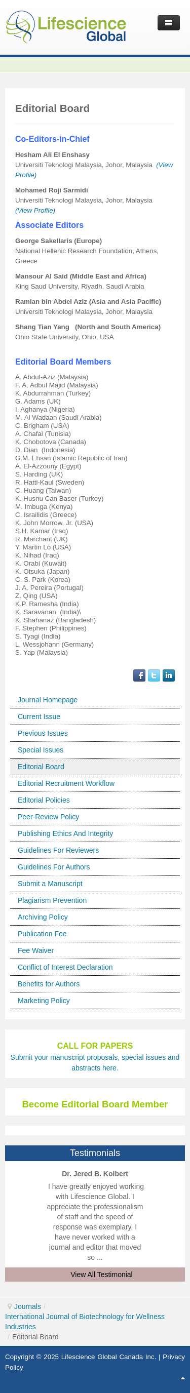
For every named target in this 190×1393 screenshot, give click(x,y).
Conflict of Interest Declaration (65, 967)
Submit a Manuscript (50, 884)
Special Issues (40, 750)
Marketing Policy (44, 1001)
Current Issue (39, 716)
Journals (27, 1306)
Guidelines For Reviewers (58, 850)
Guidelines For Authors (54, 867)
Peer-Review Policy (48, 817)
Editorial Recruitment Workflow (66, 783)
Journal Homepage (48, 700)
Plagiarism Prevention (52, 900)
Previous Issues (43, 733)
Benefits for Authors (49, 984)
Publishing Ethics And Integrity (65, 833)
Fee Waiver (36, 950)
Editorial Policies (44, 800)
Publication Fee (42, 934)
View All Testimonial (101, 1274)
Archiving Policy (43, 917)
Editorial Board (41, 767)
